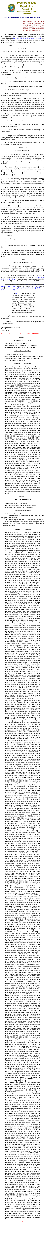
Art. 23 (17, 293)
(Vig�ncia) (11, 290)
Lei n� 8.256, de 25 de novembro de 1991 (27, 38)
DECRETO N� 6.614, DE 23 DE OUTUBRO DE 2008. (22, 17)
